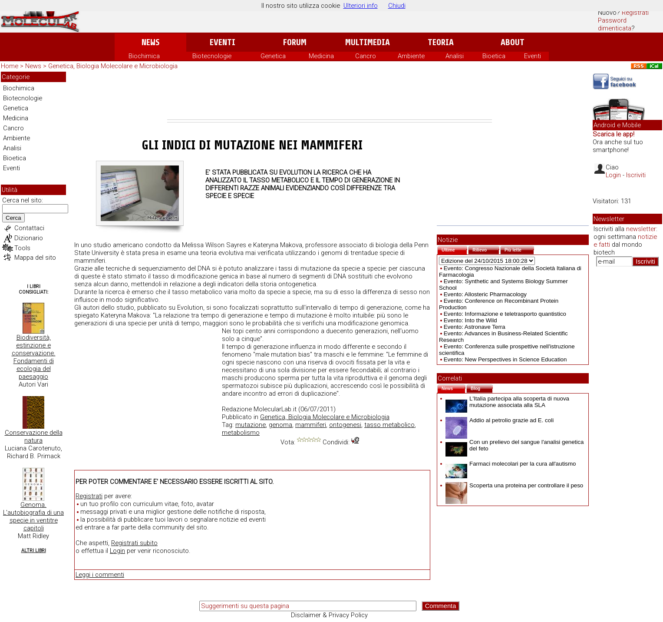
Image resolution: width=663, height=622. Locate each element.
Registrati (635, 13)
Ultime (454, 249)
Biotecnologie (211, 56)
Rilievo (485, 249)
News (150, 42)
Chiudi (397, 6)
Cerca (13, 218)
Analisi (454, 56)
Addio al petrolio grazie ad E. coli (499, 420)
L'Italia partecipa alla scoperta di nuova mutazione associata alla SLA (507, 401)
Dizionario (28, 238)
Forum (295, 42)
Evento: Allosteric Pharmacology (485, 294)
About (512, 42)
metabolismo (241, 433)
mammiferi (310, 425)
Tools (22, 248)
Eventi (222, 42)
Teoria (441, 42)
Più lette (519, 249)
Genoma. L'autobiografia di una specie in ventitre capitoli (33, 516)
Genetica (273, 56)
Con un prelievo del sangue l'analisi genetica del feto (514, 445)
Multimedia (367, 42)
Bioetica (493, 56)
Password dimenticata (614, 24)
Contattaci (29, 228)
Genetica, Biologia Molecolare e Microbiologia (113, 66)
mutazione (250, 425)
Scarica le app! (613, 134)
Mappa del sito (35, 257)
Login (117, 551)
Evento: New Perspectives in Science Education (505, 359)
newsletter (641, 229)
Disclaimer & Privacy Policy (329, 615)
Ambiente (411, 56)
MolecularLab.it (275, 409)
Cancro (365, 56)
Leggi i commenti (100, 575)
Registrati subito (134, 543)
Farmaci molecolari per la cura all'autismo (510, 463)
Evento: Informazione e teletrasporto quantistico (505, 314)
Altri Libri (33, 550)
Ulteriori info (360, 6)
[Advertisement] (330, 95)
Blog (482, 387)
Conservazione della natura (34, 436)
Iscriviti (636, 175)
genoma (280, 425)
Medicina (321, 56)
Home (9, 66)
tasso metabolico (389, 425)
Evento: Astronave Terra (474, 327)
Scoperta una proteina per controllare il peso (514, 485)
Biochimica (144, 56)
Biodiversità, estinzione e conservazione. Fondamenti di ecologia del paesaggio (34, 357)
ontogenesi (345, 425)
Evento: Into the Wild (470, 320)
